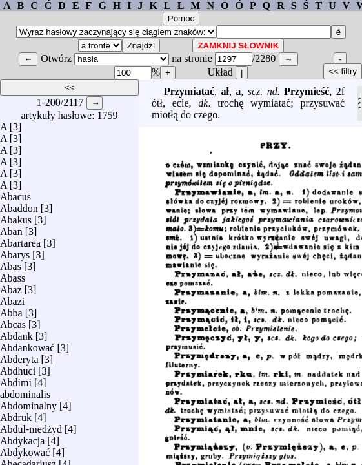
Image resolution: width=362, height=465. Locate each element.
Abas (10, 263)
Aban (11, 228)
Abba (11, 309)
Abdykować (25, 449)
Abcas (13, 321)
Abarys (15, 251)
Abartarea (20, 239)
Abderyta (19, 356)
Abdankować (27, 344)
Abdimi (16, 379)
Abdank (16, 332)
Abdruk (16, 414)
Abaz (11, 286)
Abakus (16, 216)
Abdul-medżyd (31, 425)
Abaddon (19, 205)
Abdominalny (28, 402)
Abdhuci (17, 367)
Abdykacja (22, 437)
